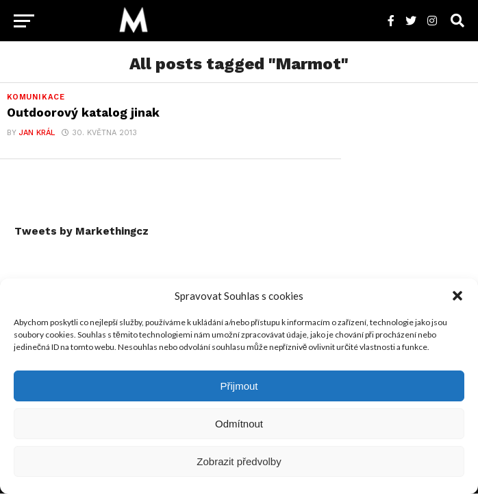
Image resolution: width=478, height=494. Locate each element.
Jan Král (37, 132)
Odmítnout (239, 424)
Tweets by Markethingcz (81, 231)
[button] (457, 296)
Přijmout (238, 386)
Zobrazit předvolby (239, 461)
